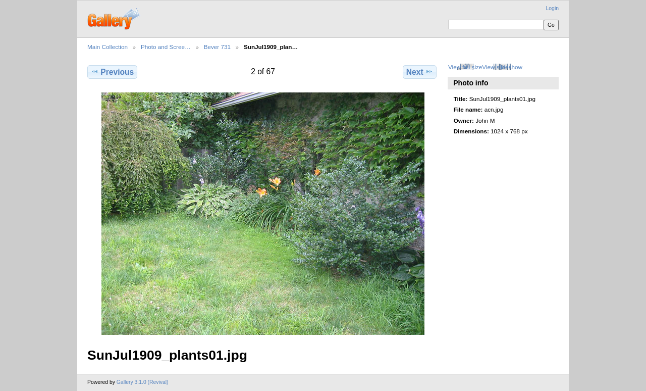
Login (552, 8)
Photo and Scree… (166, 46)
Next (419, 71)
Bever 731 (217, 46)
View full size (465, 67)
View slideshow (502, 67)
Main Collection (107, 46)
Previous (112, 71)
